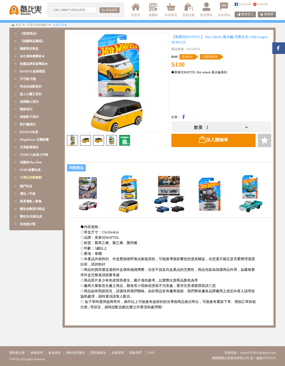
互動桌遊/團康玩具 (33, 185)
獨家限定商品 (29, 48)
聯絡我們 (135, 352)
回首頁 (135, 9)
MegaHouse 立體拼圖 (34, 139)
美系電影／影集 (31, 268)
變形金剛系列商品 (32, 276)
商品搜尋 (109, 10)
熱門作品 (26, 253)
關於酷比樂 (17, 352)
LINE (151, 352)
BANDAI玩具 (29, 132)
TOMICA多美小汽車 (34, 154)
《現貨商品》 (29, 33)
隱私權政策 (98, 352)
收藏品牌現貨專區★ (34, 64)
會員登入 (245, 14)
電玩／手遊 (27, 261)
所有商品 (171, 9)
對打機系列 (27, 124)
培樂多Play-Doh (31, 162)
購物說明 (37, 352)
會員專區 (206, 9)
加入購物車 (213, 139)
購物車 (267, 14)
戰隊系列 (26, 109)
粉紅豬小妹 (28, 230)
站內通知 (224, 9)
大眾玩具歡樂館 (31, 177)
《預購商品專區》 (32, 41)
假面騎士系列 (29, 101)
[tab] (36, 41)
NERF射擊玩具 (30, 170)
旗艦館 (153, 9)
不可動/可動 (28, 79)
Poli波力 (26, 192)
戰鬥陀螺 (26, 208)
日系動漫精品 (29, 147)
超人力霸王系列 (31, 94)
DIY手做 (26, 215)
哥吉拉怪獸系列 (31, 86)
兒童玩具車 (28, 200)
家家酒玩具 (28, 223)
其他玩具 (26, 245)
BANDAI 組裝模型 (32, 71)
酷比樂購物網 (25, 10)
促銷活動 (188, 9)
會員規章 (54, 352)
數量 (198, 127)
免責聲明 (118, 352)
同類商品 (76, 168)
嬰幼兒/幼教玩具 (31, 238)
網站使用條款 (75, 352)
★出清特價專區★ (32, 56)
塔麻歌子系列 (29, 117)
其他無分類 (27, 291)
